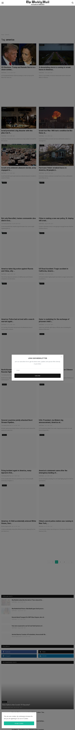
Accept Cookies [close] (19, 723)
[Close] (61, 357)
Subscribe (37, 375)
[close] (34, 714)
